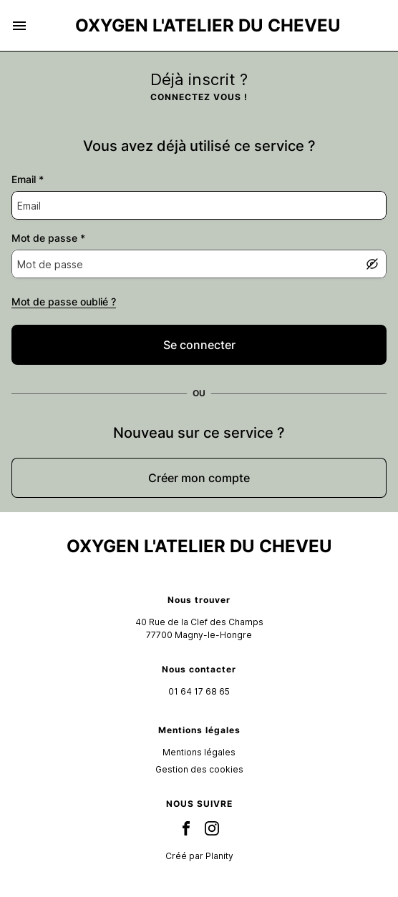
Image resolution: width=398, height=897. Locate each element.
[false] (199, 345)
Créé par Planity (199, 856)
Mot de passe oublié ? (63, 301)
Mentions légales (199, 752)
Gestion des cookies (199, 769)
